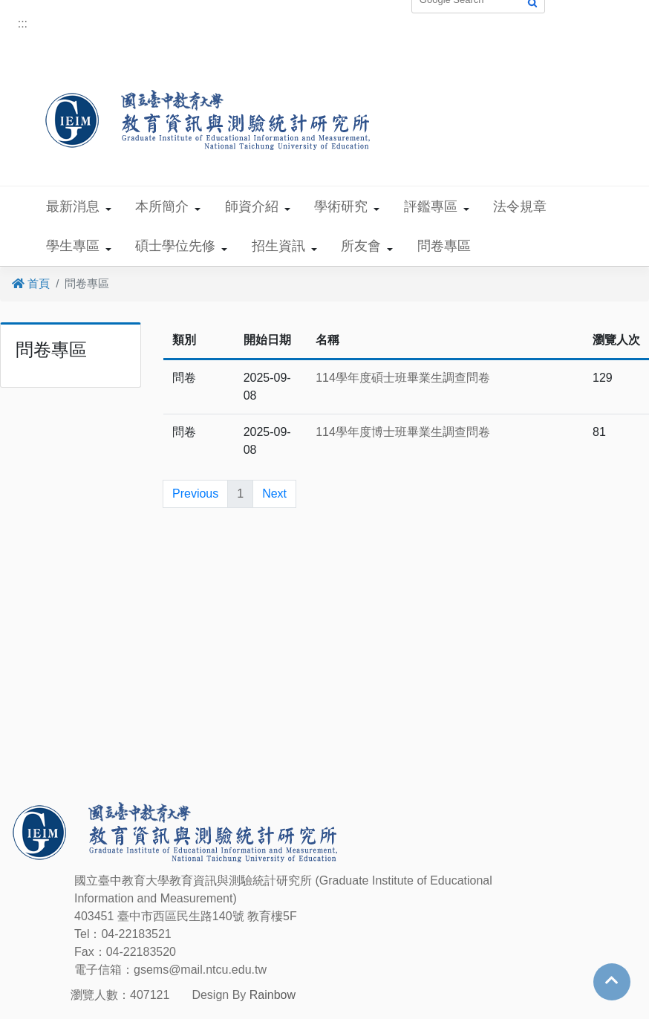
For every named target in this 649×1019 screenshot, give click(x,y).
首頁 (31, 283)
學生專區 (73, 245)
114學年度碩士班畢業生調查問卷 (403, 377)
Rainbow (273, 995)
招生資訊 (278, 245)
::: (22, 23)
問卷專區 (444, 245)
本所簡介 (162, 206)
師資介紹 (251, 206)
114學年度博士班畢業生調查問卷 (403, 432)
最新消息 (73, 206)
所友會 (361, 245)
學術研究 (341, 206)
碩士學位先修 (175, 245)
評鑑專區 (430, 206)
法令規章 (520, 206)
